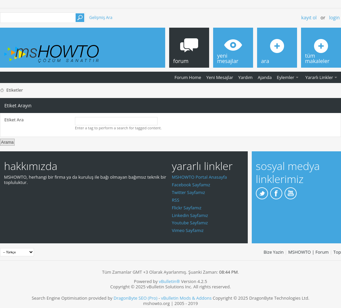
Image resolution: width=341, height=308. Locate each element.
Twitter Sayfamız (188, 192)
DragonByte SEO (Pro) (136, 298)
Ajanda (265, 77)
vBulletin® (169, 281)
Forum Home (187, 77)
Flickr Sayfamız (186, 208)
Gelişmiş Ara (100, 17)
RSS (175, 200)
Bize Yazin (273, 252)
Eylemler (285, 77)
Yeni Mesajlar (219, 77)
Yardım (245, 77)
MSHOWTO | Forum (308, 252)
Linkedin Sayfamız (190, 215)
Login (334, 17)
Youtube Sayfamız (190, 223)
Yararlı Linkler (319, 77)
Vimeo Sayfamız (187, 230)
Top (337, 252)
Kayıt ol (309, 17)
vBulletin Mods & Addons (186, 298)
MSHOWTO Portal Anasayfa (199, 177)
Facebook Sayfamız (191, 185)
